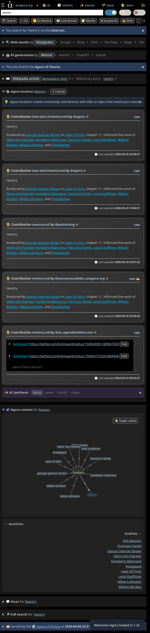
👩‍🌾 (8, 116)
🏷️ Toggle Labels (125, 420)
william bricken (130, 586)
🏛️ (34, 626)
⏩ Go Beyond (42, 20)
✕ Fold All (58, 91)
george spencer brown (124, 551)
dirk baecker (132, 540)
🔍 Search (9, 20)
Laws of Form (75, 134)
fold (124, 344)
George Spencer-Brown (43, 134)
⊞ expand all (109, 20)
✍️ (138, 278)
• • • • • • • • (75, 42)
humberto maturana (126, 561)
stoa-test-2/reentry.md (50, 116)
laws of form (131, 571)
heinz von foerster (127, 556)
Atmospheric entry (55, 78)
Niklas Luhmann (31, 144)
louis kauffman (129, 576)
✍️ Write (127, 20)
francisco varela (129, 546)
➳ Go (24, 20)
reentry (108, 78)
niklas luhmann (129, 581)
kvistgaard (21, 344)
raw (137, 117)
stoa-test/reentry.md (48, 170)
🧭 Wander (88, 20)
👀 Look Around (66, 20)
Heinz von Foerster (20, 139)
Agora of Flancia (48, 626)
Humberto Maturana (50, 139)
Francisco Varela (79, 139)
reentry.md (40, 224)
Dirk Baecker (60, 144)
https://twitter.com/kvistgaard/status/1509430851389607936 (74, 344)
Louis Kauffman (104, 139)
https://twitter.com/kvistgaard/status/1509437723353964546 (74, 356)
